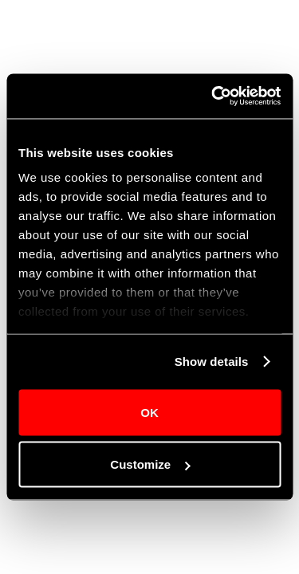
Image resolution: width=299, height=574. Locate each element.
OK (149, 412)
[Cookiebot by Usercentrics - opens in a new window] (213, 96)
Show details (212, 361)
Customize (150, 464)
